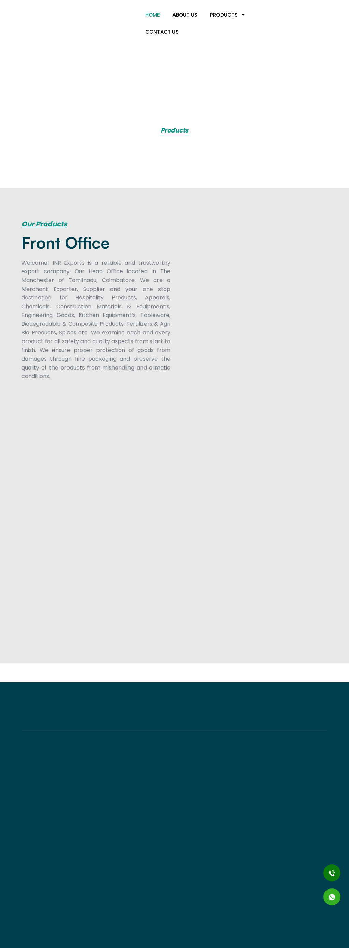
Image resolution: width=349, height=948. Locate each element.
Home (152, 14)
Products (227, 14)
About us (184, 14)
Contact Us (162, 32)
